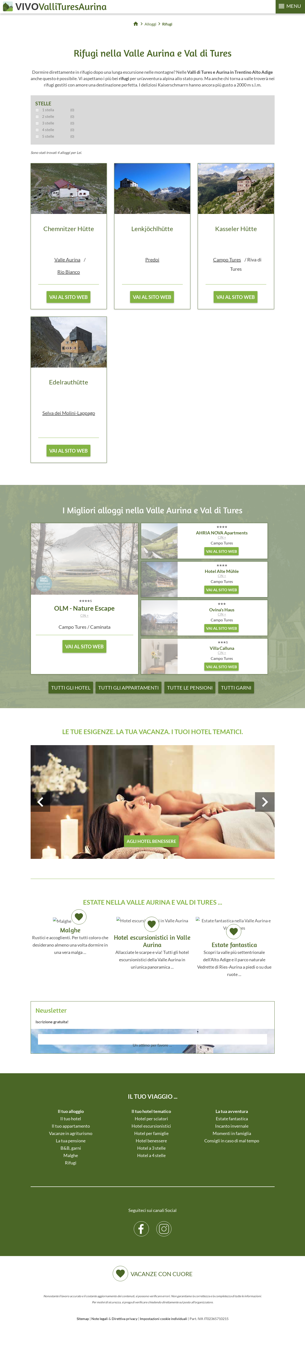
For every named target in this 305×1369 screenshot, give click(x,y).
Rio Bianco (68, 272)
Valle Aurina (67, 259)
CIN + (84, 615)
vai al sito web (68, 297)
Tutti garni (236, 688)
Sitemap (83, 1319)
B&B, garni (71, 1148)
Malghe (70, 1155)
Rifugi (70, 1162)
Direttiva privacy (124, 1319)
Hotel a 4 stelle (151, 1155)
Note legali (99, 1319)
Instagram (164, 1225)
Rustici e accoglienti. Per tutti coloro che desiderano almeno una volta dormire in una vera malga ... (70, 935)
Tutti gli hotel (70, 688)
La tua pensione (70, 1140)
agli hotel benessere (151, 841)
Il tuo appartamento (71, 1126)
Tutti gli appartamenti (128, 688)
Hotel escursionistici (151, 1126)
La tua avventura (232, 1111)
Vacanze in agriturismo (70, 1133)
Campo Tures (227, 259)
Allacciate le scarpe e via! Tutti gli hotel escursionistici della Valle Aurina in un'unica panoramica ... (152, 943)
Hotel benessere (151, 1140)
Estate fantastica (232, 1118)
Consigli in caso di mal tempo (231, 1140)
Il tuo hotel (70, 1118)
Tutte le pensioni (190, 688)
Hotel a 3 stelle (151, 1148)
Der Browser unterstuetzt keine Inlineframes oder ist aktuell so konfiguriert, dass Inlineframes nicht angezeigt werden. (152, 1052)
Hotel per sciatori (151, 1118)
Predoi (152, 259)
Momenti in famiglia (232, 1133)
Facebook (141, 1225)
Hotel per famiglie (151, 1133)
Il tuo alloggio (71, 1111)
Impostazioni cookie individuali (163, 1319)
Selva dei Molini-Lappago (68, 413)
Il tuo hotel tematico (151, 1111)
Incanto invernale (231, 1126)
